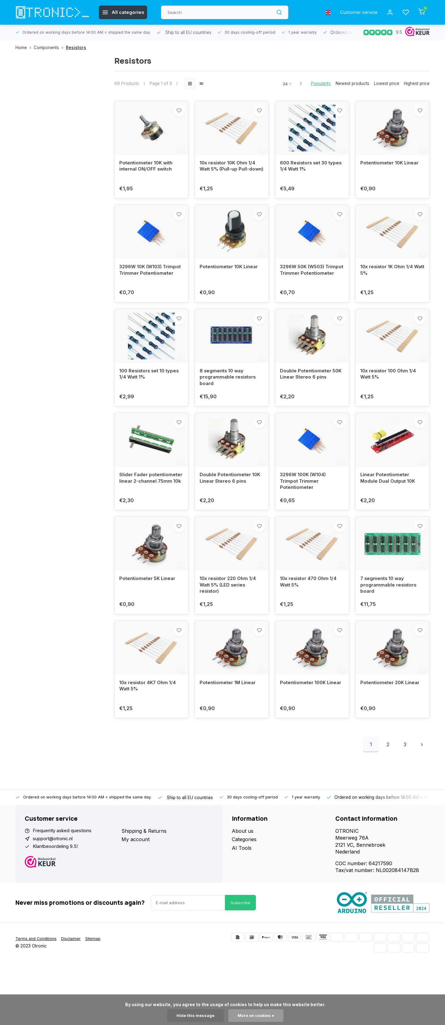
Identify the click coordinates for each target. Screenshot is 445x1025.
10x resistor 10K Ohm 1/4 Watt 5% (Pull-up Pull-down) (230, 178)
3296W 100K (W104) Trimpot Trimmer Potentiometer (305, 513)
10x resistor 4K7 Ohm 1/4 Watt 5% (149, 732)
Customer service (356, 12)
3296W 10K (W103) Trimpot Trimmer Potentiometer (142, 289)
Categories (244, 886)
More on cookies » (257, 1015)
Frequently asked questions (65, 877)
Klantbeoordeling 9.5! (58, 894)
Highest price (417, 83)
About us (242, 877)
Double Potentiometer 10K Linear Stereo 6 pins (231, 509)
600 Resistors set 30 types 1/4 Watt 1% (305, 174)
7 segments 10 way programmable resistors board (389, 624)
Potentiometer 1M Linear (229, 729)
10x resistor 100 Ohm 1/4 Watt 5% (390, 397)
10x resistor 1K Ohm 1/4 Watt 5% (388, 285)
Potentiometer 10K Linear (391, 171)
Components (50, 47)
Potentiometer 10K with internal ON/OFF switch (147, 174)
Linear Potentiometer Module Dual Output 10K (389, 509)
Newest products (352, 83)
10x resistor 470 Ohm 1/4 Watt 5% (310, 620)
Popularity (321, 83)
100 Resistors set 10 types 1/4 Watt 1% (151, 397)
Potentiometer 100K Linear (304, 732)
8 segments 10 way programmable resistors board (229, 401)
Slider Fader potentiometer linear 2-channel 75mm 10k (147, 513)
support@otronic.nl (55, 886)
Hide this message (194, 1015)
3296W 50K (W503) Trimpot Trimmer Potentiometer (304, 289)
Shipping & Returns (144, 877)
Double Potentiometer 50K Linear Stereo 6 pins (310, 397)
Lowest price (386, 83)
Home (24, 47)
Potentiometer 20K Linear (391, 729)
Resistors (76, 47)
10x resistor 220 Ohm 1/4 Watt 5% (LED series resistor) (230, 624)
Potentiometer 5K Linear (149, 617)
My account (135, 886)
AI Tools (242, 894)
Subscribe (240, 965)
